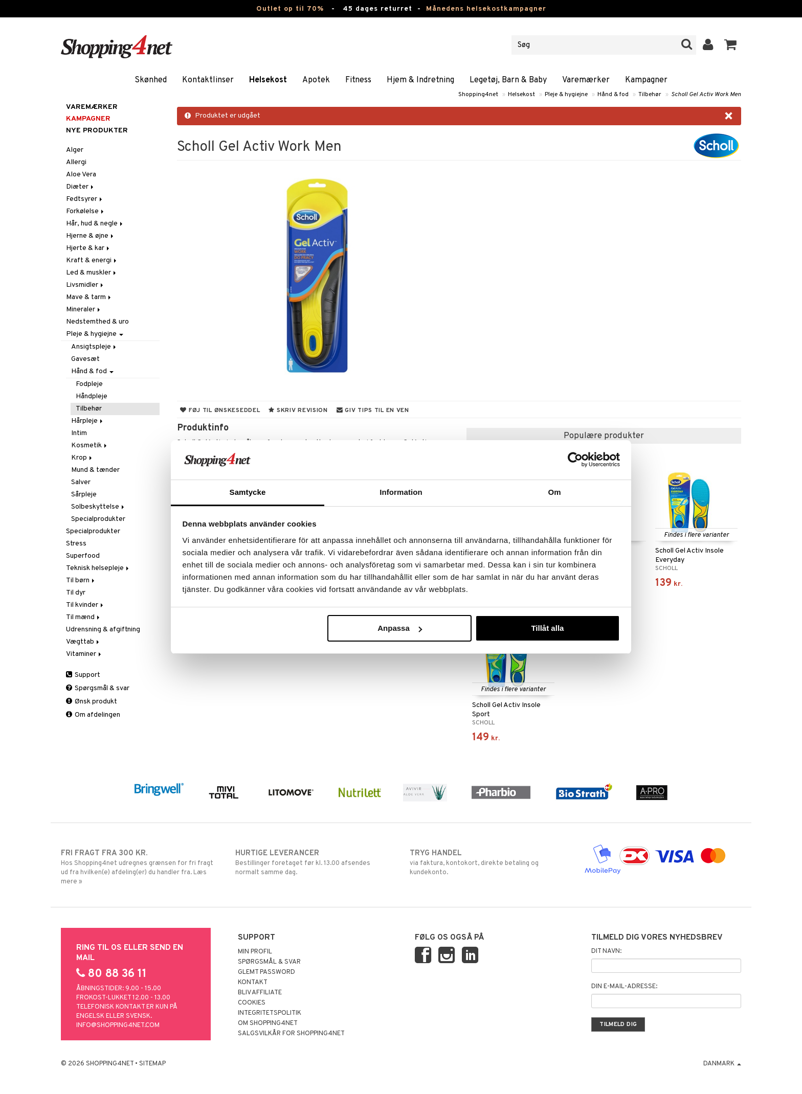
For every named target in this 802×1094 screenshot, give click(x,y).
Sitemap (152, 1064)
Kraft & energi (92, 260)
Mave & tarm (89, 297)
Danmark (722, 1064)
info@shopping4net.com (118, 1025)
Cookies (251, 1003)
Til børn (81, 580)
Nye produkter (97, 130)
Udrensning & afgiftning (103, 629)
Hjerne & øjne (90, 236)
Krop (82, 457)
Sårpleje (84, 494)
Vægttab (83, 641)
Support (83, 675)
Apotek (316, 80)
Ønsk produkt (91, 701)
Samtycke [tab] (248, 492)
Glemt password (266, 972)
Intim (79, 433)
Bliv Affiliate (260, 993)
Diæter (80, 187)
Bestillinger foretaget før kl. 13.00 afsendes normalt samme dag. (313, 862)
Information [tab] (401, 492)
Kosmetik (89, 445)
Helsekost (268, 80)
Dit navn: (606, 951)
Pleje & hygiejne (566, 94)
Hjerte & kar (88, 248)
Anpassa (399, 628)
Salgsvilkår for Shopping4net (291, 1034)
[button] (730, 45)
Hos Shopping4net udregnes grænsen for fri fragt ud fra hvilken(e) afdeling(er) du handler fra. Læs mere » (139, 867)
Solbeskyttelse (98, 507)
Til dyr (75, 592)
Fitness (358, 80)
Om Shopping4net (268, 1023)
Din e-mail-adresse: (624, 987)
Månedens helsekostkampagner (486, 9)
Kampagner (646, 80)
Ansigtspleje (94, 347)
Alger (74, 150)
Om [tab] (554, 492)
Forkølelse (85, 211)
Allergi (76, 162)
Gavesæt (85, 359)
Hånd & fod (613, 94)
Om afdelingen (93, 715)
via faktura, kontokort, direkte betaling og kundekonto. (488, 862)
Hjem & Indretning (420, 80)
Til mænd (83, 617)
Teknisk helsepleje (98, 568)
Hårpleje (87, 421)
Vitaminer (84, 654)
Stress (76, 543)
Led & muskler (92, 272)
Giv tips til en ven (373, 410)
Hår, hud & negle (95, 223)
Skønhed (151, 80)
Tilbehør (649, 94)
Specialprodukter (98, 519)
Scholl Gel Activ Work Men (706, 94)
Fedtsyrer (85, 199)
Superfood (83, 556)
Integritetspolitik (269, 1013)
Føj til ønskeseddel (220, 410)
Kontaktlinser (208, 80)
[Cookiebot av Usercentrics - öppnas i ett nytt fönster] (575, 459)
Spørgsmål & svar (97, 688)
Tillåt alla (547, 628)
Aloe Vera (81, 174)
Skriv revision (298, 410)
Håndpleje (91, 396)
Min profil (255, 952)
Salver (81, 482)
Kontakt (253, 982)
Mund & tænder (95, 470)
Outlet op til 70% (290, 9)
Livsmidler (85, 285)
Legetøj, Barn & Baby (508, 80)
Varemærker (586, 80)
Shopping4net (478, 94)
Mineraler (84, 309)
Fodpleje (89, 384)
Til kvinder (85, 605)
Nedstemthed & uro (97, 321)
